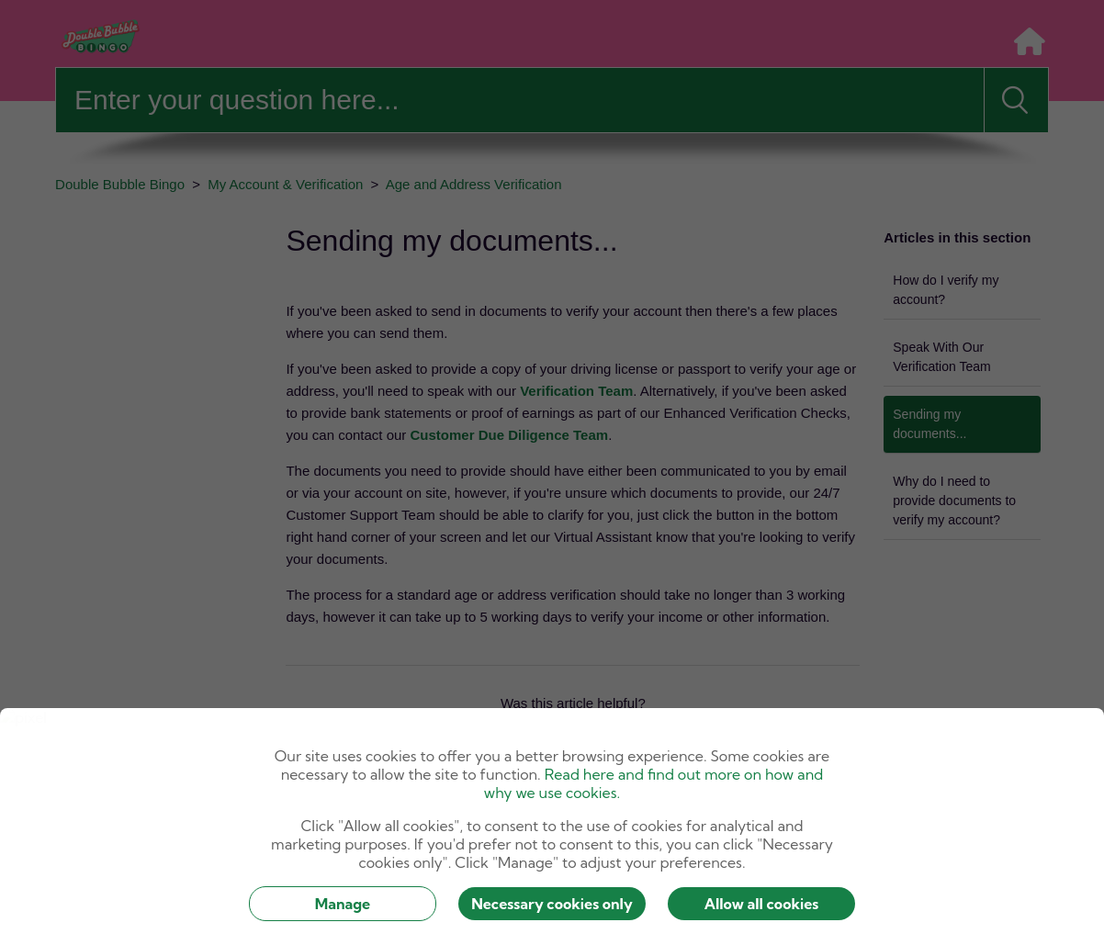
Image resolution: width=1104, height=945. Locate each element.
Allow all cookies (761, 903)
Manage (342, 903)
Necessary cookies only (552, 903)
